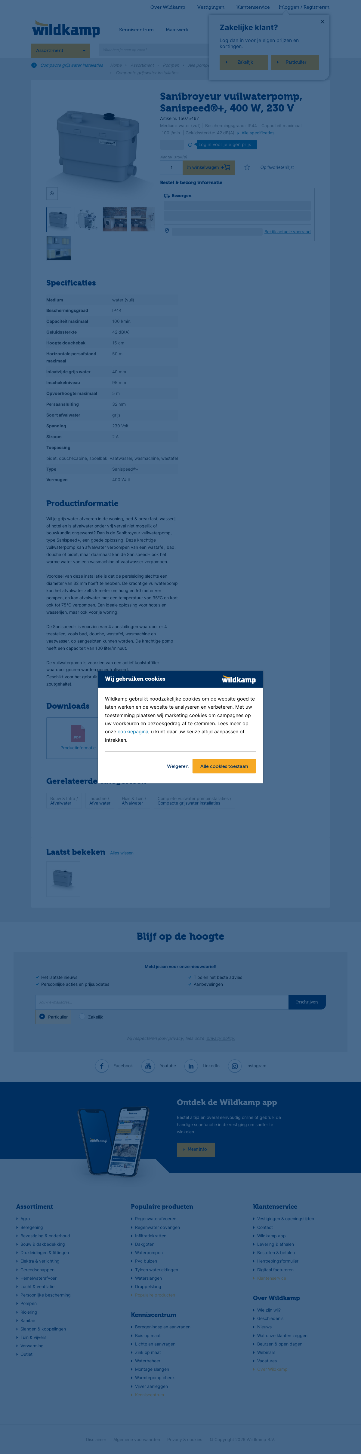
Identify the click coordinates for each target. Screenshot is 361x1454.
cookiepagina (133, 732)
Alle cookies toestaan (224, 766)
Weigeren (178, 766)
